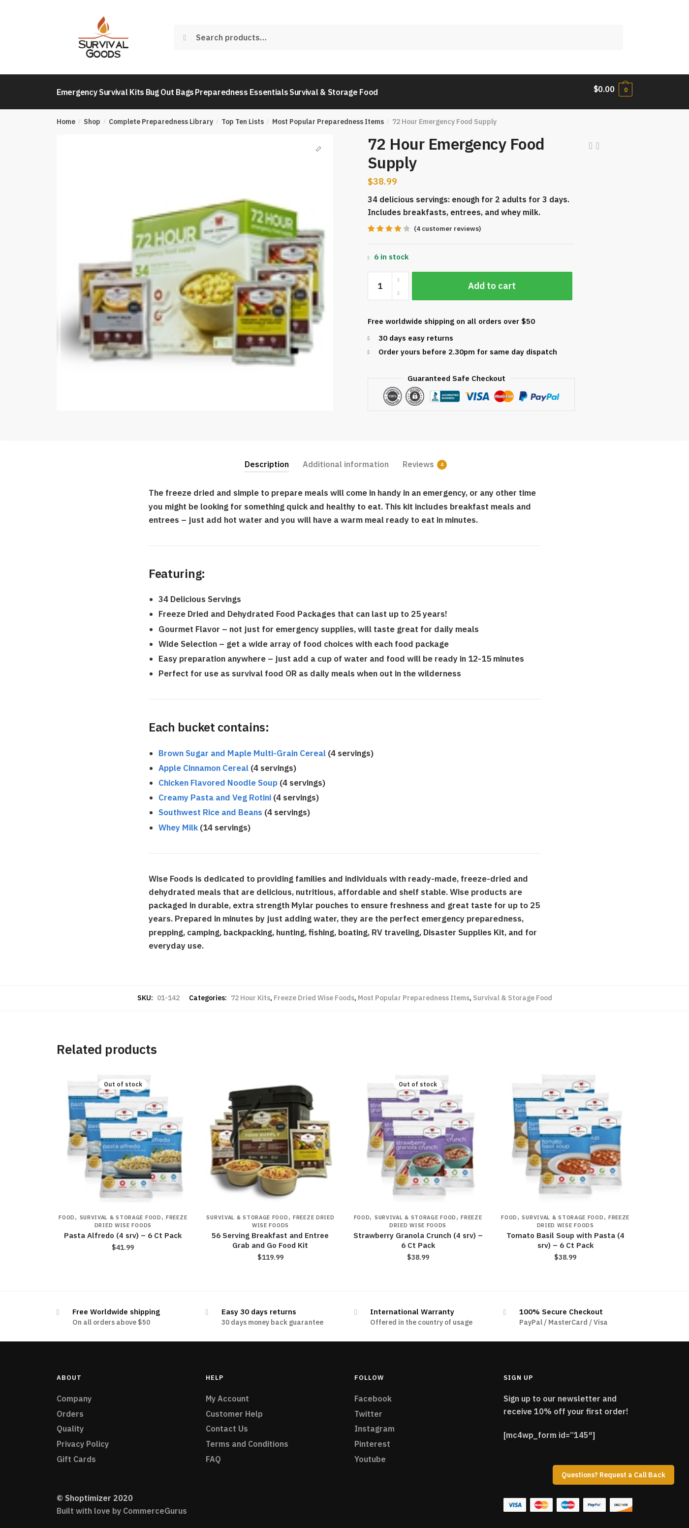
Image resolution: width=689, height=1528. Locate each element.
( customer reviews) (447, 223)
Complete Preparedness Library (161, 116)
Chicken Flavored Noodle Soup (218, 777)
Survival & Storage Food (512, 992)
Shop (92, 116)
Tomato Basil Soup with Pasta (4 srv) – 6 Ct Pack (565, 1234)
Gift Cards (76, 1454)
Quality (70, 1423)
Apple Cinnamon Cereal (203, 762)
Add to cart (492, 280)
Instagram (374, 1423)
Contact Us (227, 1423)
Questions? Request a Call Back (613, 1474)
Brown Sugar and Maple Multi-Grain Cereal (242, 747)
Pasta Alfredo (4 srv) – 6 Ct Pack (123, 1230)
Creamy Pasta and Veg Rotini (214, 792)
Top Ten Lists (242, 116)
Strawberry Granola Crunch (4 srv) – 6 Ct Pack (418, 1234)
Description (267, 459)
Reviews (418, 459)
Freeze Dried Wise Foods (314, 992)
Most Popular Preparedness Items (328, 116)
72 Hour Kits (250, 992)
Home (66, 116)
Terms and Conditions (247, 1438)
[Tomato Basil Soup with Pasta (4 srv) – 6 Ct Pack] (565, 1131)
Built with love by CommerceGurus (122, 1505)
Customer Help (234, 1408)
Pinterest (372, 1438)
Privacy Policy (83, 1438)
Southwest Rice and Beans (210, 806)
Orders (70, 1408)
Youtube (370, 1454)
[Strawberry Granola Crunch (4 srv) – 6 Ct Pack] (417, 1131)
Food (67, 1212)
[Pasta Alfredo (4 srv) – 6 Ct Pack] (123, 1131)
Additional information (346, 459)
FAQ (213, 1454)
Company (74, 1393)
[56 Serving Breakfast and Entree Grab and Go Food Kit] (270, 1131)
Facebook (373, 1393)
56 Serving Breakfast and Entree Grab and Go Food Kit (270, 1234)
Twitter (368, 1408)
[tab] (267, 451)
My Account (227, 1393)
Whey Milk (178, 822)
